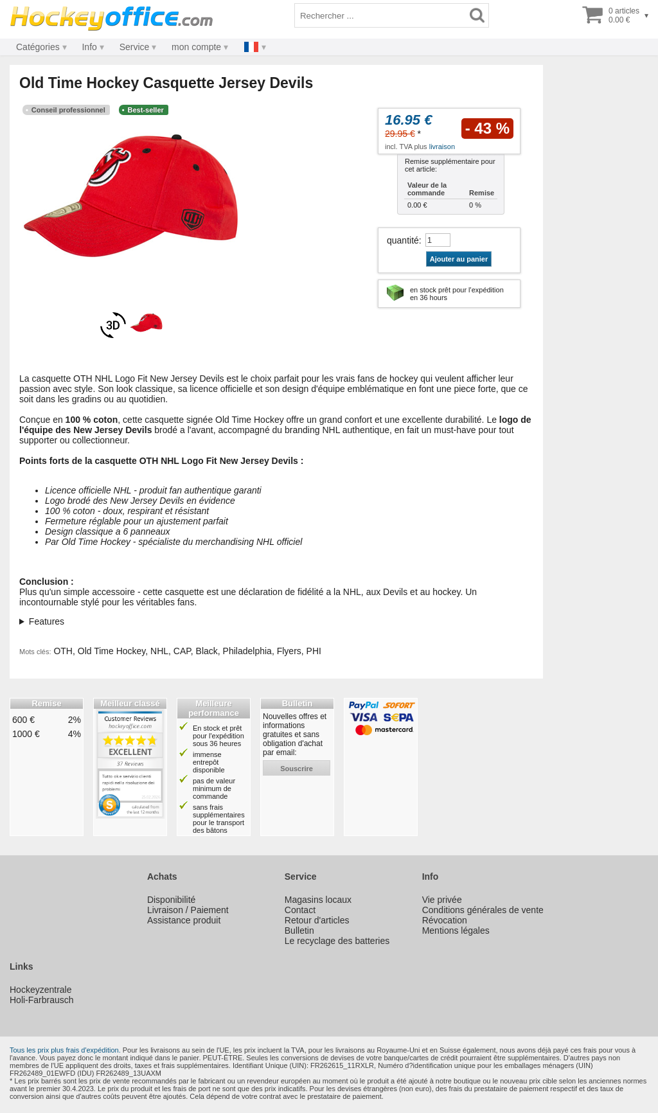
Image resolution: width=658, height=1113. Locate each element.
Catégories (38, 47)
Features (46, 621)
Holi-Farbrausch (42, 1000)
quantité (403, 240)
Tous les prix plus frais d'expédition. (65, 1050)
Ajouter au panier (459, 259)
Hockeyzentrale (41, 989)
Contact (300, 910)
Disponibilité (171, 900)
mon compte (196, 47)
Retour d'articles (317, 920)
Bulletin (299, 930)
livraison (442, 146)
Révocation (444, 920)
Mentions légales (456, 930)
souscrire (296, 768)
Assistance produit (183, 920)
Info (89, 47)
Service (135, 47)
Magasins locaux (318, 900)
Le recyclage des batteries (337, 941)
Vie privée (442, 900)
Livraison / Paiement (188, 910)
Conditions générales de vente (483, 910)
